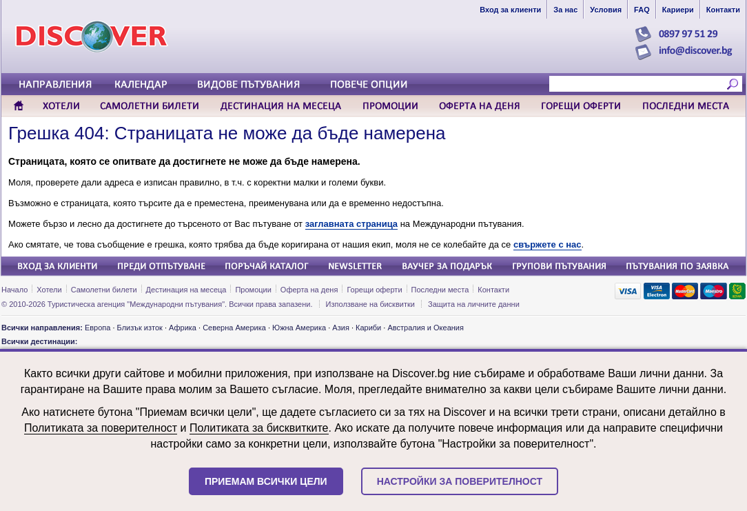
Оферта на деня (309, 289)
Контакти (493, 289)
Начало (14, 289)
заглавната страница (351, 224)
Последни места (440, 289)
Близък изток (140, 327)
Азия (340, 327)
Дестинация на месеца (186, 289)
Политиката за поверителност (100, 428)
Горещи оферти (374, 289)
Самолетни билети (104, 289)
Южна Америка (299, 327)
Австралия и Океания (425, 327)
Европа (98, 327)
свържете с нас (547, 244)
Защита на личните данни (474, 304)
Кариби (368, 327)
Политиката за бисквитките (259, 428)
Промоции (253, 289)
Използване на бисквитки (370, 304)
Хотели (49, 289)
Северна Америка (234, 327)
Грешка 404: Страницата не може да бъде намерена (226, 133)
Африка (182, 327)
